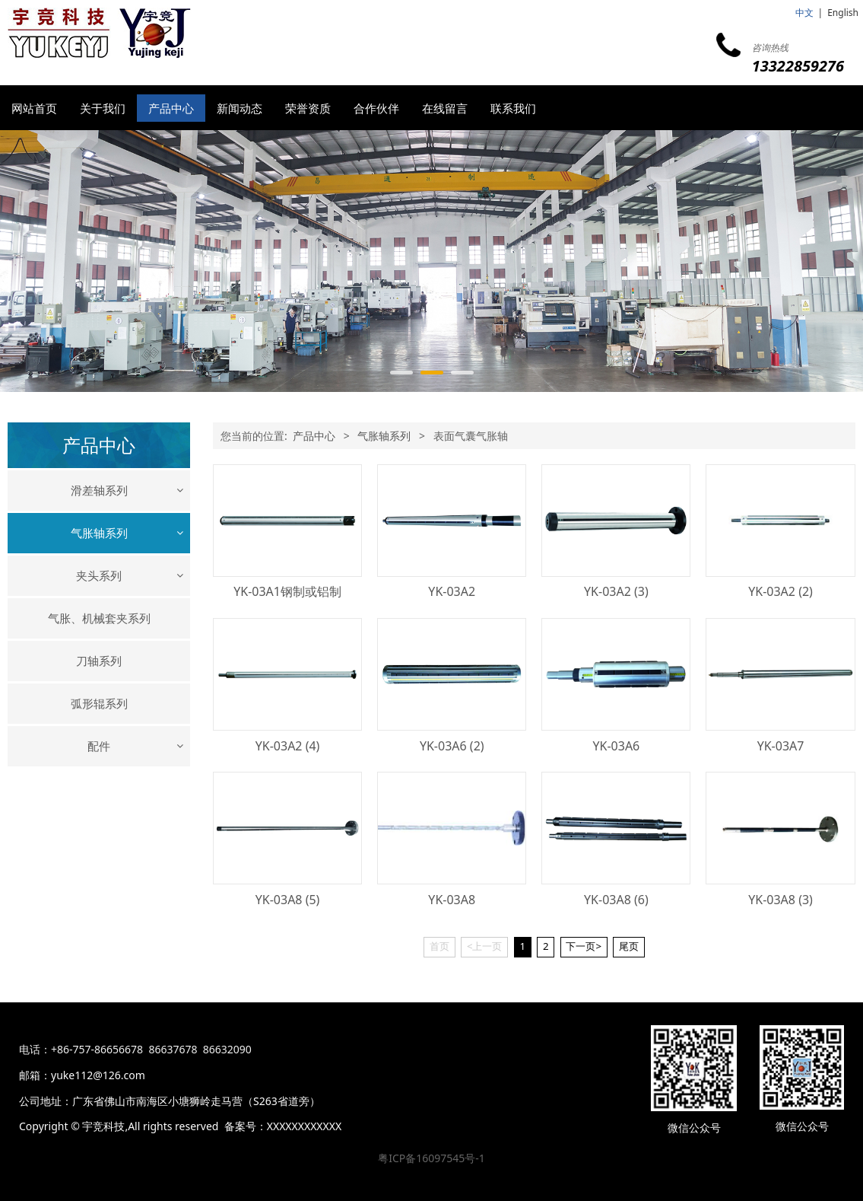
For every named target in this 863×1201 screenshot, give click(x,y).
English (842, 12)
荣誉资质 (308, 108)
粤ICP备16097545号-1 (431, 1158)
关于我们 (102, 108)
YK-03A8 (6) (616, 899)
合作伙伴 (376, 108)
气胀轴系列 (99, 532)
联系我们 (513, 108)
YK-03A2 (451, 591)
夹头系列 (99, 663)
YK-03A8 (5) (287, 899)
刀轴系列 (99, 749)
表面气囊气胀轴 (99, 623)
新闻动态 (239, 108)
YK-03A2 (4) (287, 745)
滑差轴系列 (99, 490)
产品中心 (171, 108)
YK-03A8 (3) (780, 899)
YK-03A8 (451, 899)
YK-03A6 (615, 745)
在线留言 (445, 108)
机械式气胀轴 (99, 570)
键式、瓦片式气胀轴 (99, 597)
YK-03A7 (780, 745)
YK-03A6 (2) (452, 745)
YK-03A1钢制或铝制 (287, 591)
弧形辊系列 (99, 791)
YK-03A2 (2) (780, 591)
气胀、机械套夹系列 (99, 706)
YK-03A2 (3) (616, 591)
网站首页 (34, 108)
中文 (804, 12)
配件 (98, 834)
